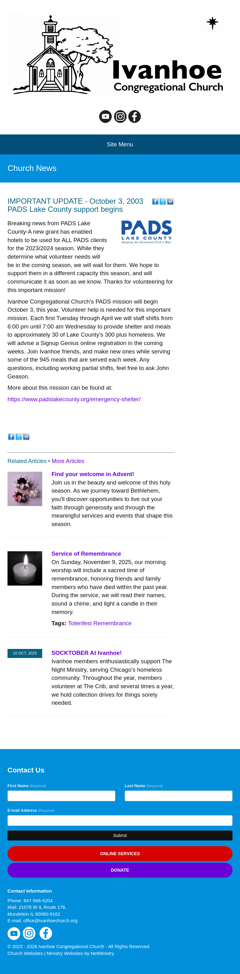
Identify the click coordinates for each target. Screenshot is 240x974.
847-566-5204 (37, 900)
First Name (27, 785)
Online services (120, 853)
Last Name (144, 785)
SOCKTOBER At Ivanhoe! (87, 653)
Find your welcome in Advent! (93, 474)
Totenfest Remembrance (100, 623)
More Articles (68, 461)
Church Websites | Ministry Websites (46, 953)
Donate (120, 870)
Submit (120, 835)
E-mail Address (31, 810)
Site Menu (120, 144)
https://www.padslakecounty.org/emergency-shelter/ (74, 399)
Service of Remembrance (86, 553)
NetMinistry (102, 953)
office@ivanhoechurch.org (50, 920)
